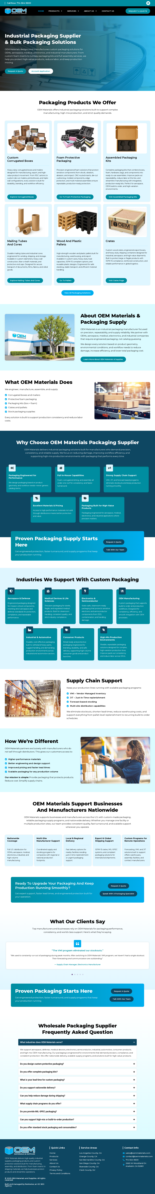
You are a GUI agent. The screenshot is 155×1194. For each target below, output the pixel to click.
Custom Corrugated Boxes (20, 159)
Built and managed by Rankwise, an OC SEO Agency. (24, 1185)
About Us (90, 11)
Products (55, 11)
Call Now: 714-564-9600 (19, 3)
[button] (72, 980)
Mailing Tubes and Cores (17, 242)
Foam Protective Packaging (68, 159)
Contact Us (108, 11)
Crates (110, 241)
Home (41, 11)
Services (73, 11)
